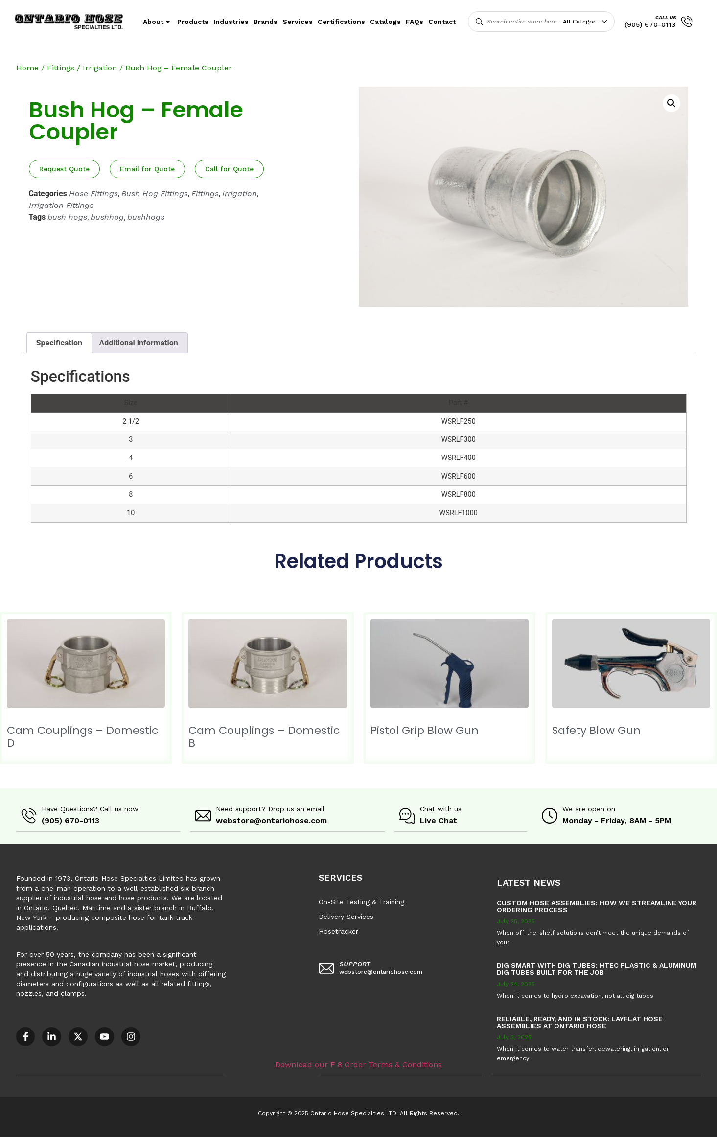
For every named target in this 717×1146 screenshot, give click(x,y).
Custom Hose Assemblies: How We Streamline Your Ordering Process (596, 905)
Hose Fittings (93, 193)
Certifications (341, 21)
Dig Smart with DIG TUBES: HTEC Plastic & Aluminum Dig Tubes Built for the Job (596, 968)
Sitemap (440, 1141)
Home (27, 67)
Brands (266, 21)
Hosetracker (338, 931)
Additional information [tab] (138, 342)
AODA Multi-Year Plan (160, 1141)
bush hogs (67, 217)
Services (297, 21)
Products (192, 21)
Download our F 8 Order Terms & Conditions (358, 1063)
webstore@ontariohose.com (271, 820)
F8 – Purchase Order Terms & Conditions (353, 1141)
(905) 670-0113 (650, 24)
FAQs (414, 21)
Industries (231, 21)
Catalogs (385, 21)
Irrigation (100, 67)
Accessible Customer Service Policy (60, 1141)
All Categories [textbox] (583, 21)
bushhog (107, 217)
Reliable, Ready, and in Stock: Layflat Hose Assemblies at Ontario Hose (580, 1021)
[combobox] (587, 21)
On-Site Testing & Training (361, 901)
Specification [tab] (59, 342)
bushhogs (145, 217)
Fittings (60, 67)
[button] (671, 103)
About (157, 21)
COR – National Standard (242, 1141)
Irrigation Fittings (61, 205)
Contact (442, 21)
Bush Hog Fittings (154, 193)
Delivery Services (346, 916)
